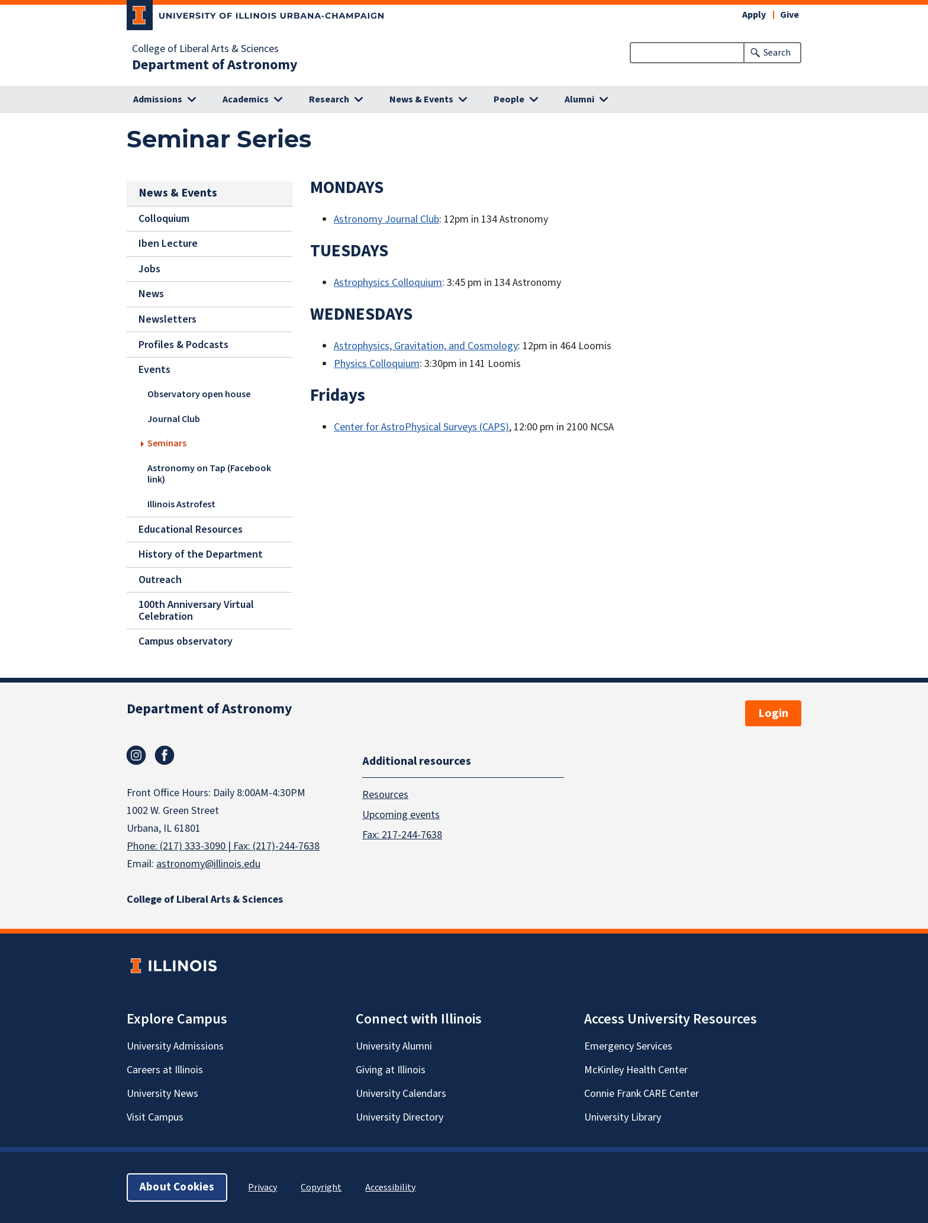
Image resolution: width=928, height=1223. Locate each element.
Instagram (136, 755)
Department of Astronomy (215, 65)
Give (789, 14)
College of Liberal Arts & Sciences (205, 49)
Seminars (166, 443)
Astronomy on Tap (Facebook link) (209, 473)
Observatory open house (198, 394)
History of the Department (200, 554)
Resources (385, 794)
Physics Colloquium (377, 363)
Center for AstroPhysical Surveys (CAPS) (421, 427)
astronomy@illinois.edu (208, 864)
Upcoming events (401, 814)
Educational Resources (190, 529)
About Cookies (177, 1187)
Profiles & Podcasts (183, 344)
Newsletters (167, 319)
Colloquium (163, 218)
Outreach (160, 579)
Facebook (165, 755)
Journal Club (173, 418)
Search (777, 52)
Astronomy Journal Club (386, 219)
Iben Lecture (168, 243)
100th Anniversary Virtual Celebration (196, 610)
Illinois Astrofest (181, 503)
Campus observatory (185, 641)
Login (773, 713)
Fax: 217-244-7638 (402, 834)
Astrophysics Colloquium (388, 282)
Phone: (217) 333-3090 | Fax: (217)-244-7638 (223, 846)
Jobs (149, 269)
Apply (754, 14)
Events (154, 369)
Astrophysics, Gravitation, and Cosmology (426, 346)
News (151, 294)
